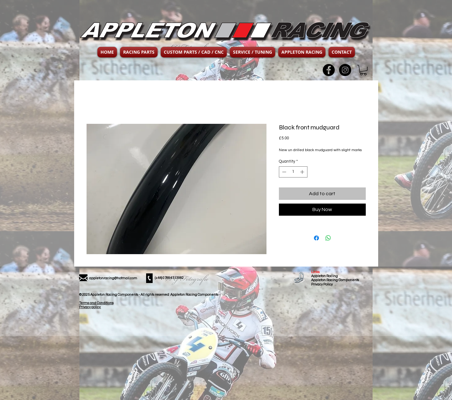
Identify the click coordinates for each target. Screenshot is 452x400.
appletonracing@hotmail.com (113, 278)
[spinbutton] (293, 172)
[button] (139, 52)
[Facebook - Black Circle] (329, 70)
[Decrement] (283, 172)
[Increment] (303, 172)
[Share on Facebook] (316, 238)
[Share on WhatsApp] (328, 238)
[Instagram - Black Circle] (345, 70)
